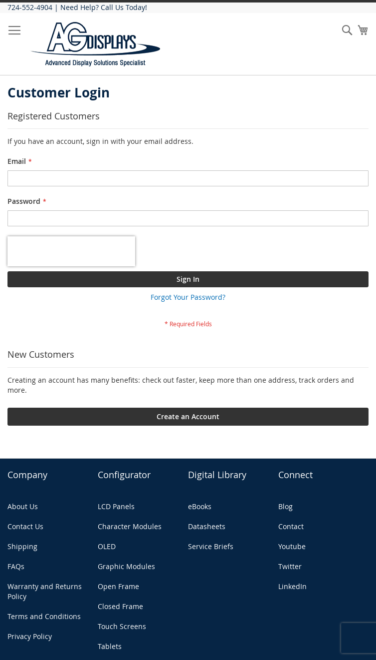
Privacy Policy (29, 636)
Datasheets (206, 526)
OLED (107, 546)
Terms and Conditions (44, 616)
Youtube (292, 546)
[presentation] (71, 251)
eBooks (199, 506)
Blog (285, 506)
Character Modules (130, 526)
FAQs (15, 566)
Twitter (290, 566)
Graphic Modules (126, 566)
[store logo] (95, 44)
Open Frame (118, 586)
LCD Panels (116, 506)
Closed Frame (120, 606)
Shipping (22, 546)
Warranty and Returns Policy (44, 591)
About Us (22, 506)
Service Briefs (210, 546)
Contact (291, 526)
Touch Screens (122, 626)
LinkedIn (292, 586)
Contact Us (25, 526)
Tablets (110, 646)
